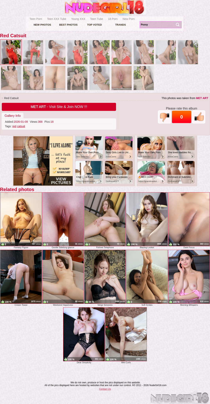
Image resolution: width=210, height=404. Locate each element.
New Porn (129, 18)
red (14, 126)
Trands (120, 24)
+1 (198, 117)
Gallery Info (13, 115)
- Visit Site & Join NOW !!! (59, 107)
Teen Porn (36, 18)
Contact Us (105, 389)
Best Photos (68, 24)
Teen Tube (96, 18)
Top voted (94, 24)
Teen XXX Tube (56, 18)
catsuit (21, 126)
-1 (164, 117)
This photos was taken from (184, 98)
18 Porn (113, 18)
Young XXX (78, 18)
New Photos (42, 24)
